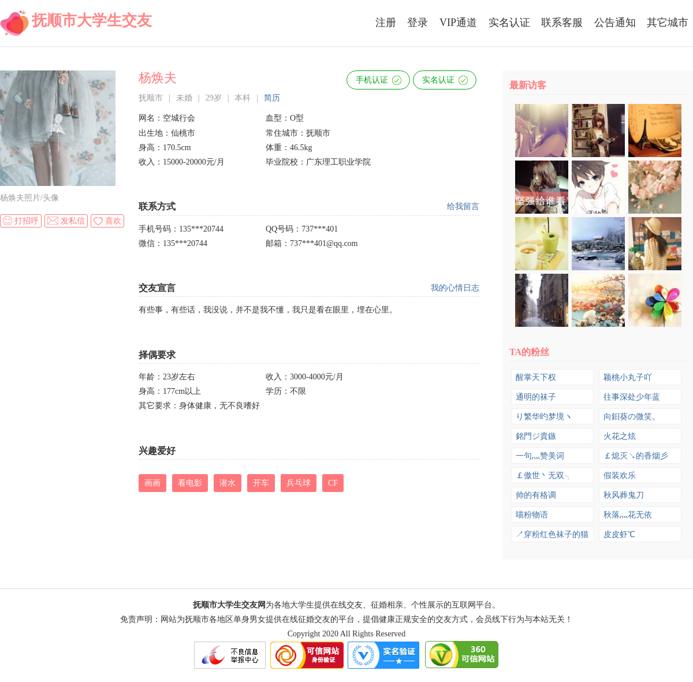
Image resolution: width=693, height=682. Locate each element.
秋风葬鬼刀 (623, 495)
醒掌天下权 (536, 377)
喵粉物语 (532, 514)
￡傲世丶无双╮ (544, 475)
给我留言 (463, 206)
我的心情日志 (455, 288)
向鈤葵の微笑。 (631, 416)
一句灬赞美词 (540, 456)
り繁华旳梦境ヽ (544, 416)
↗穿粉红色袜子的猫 (552, 534)
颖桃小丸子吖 (627, 377)
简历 (272, 98)
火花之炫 (619, 436)
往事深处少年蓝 (631, 397)
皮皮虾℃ (619, 534)
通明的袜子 (536, 397)
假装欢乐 (619, 475)
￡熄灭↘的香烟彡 (635, 456)
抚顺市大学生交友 (92, 20)
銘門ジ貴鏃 (536, 436)
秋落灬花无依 (627, 514)
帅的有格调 (536, 495)
